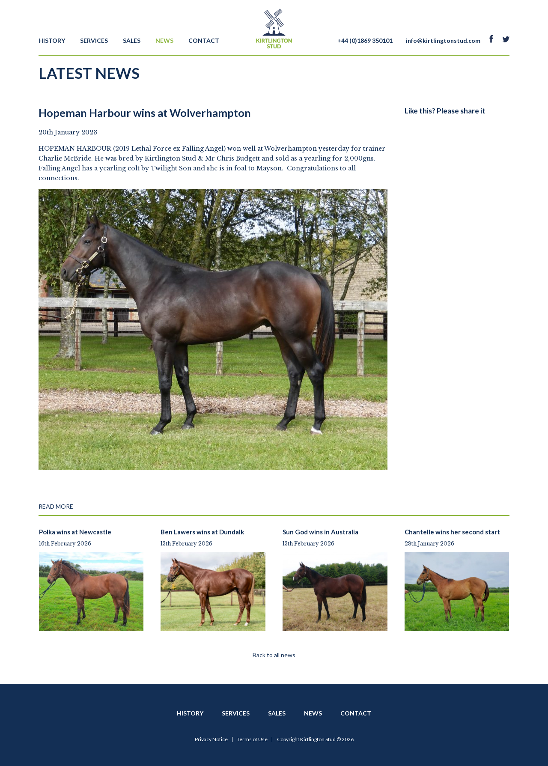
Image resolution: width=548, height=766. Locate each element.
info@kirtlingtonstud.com (443, 40)
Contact (203, 40)
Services (94, 40)
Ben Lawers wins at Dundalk (202, 532)
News (164, 40)
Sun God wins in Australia (320, 532)
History (52, 40)
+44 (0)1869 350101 (365, 40)
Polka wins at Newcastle (75, 532)
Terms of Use (252, 739)
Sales (131, 40)
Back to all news (274, 655)
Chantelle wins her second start (452, 532)
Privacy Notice (211, 739)
